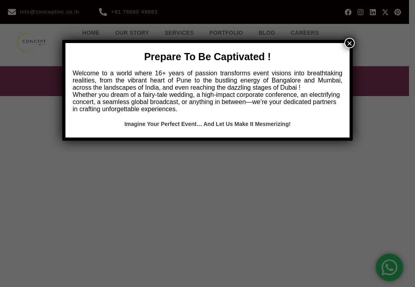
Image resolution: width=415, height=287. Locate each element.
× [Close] (349, 43)
